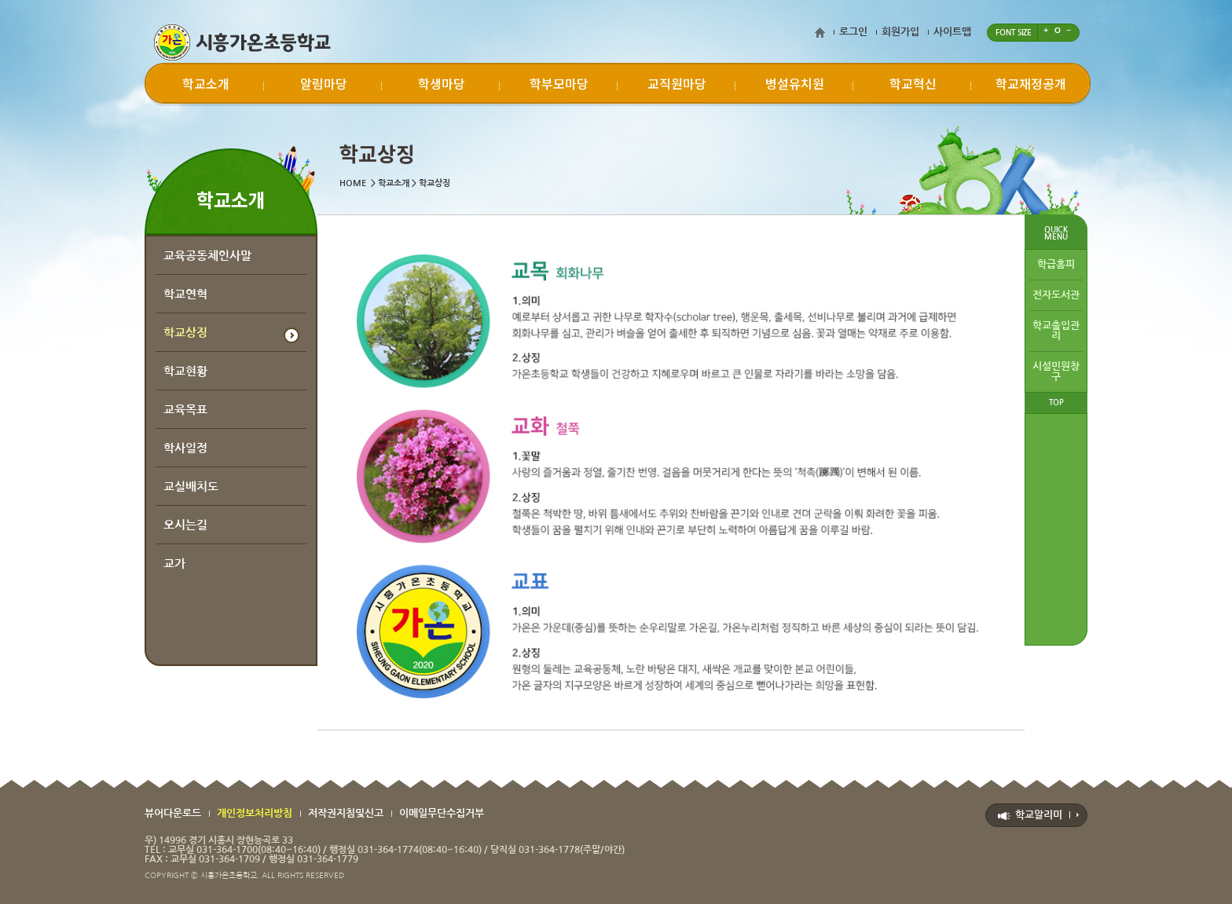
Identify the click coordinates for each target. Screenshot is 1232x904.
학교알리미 (1038, 815)
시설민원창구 (1056, 371)
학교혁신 (913, 83)
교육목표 (185, 409)
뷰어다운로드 (173, 813)
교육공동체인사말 (207, 256)
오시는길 (185, 525)
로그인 (853, 32)
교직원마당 (676, 83)
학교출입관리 (1056, 330)
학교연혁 (185, 294)
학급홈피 (1056, 264)
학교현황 (185, 371)
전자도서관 (1056, 295)
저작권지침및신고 (345, 813)
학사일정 (185, 448)
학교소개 (205, 83)
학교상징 (185, 333)
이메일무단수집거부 (441, 813)
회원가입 (900, 32)
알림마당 (323, 83)
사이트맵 (952, 32)
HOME (352, 183)
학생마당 (441, 83)
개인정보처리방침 (254, 813)
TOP (1056, 402)
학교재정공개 (1031, 83)
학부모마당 (559, 83)
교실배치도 (190, 486)
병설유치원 (794, 83)
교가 (174, 563)
